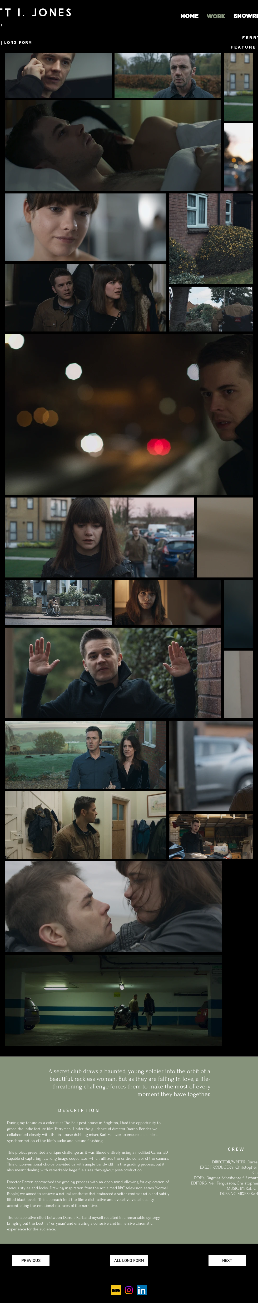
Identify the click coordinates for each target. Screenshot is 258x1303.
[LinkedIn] (142, 1290)
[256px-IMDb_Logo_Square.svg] (116, 1290)
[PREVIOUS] (30, 1260)
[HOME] (189, 16)
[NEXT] (227, 1260)
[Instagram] (129, 1290)
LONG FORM (18, 42)
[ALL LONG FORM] (129, 1260)
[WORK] (216, 17)
